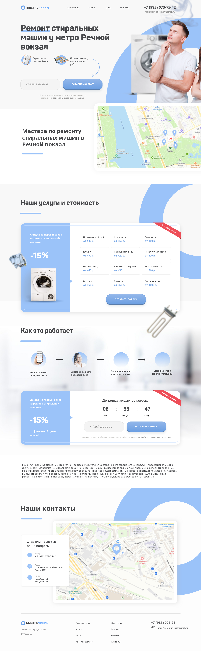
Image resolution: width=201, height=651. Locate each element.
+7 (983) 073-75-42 (160, 7)
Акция (78, 635)
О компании (116, 623)
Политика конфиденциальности (33, 630)
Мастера (115, 629)
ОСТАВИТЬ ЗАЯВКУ (83, 84)
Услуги (91, 8)
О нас (108, 8)
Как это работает (84, 641)
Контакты (124, 8)
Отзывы (115, 635)
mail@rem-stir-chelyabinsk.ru (160, 11)
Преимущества (72, 8)
